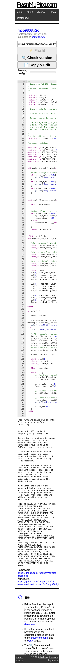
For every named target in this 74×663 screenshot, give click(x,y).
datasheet (29, 654)
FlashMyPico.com (37, 5)
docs (53, 12)
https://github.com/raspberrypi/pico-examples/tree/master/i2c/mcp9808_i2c (39, 612)
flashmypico (38, 36)
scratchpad (23, 18)
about (30, 12)
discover (41, 12)
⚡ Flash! (37, 50)
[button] (25, 81)
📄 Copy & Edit (37, 65)
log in (20, 12)
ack (56, 660)
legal (50, 660)
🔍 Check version (37, 58)
